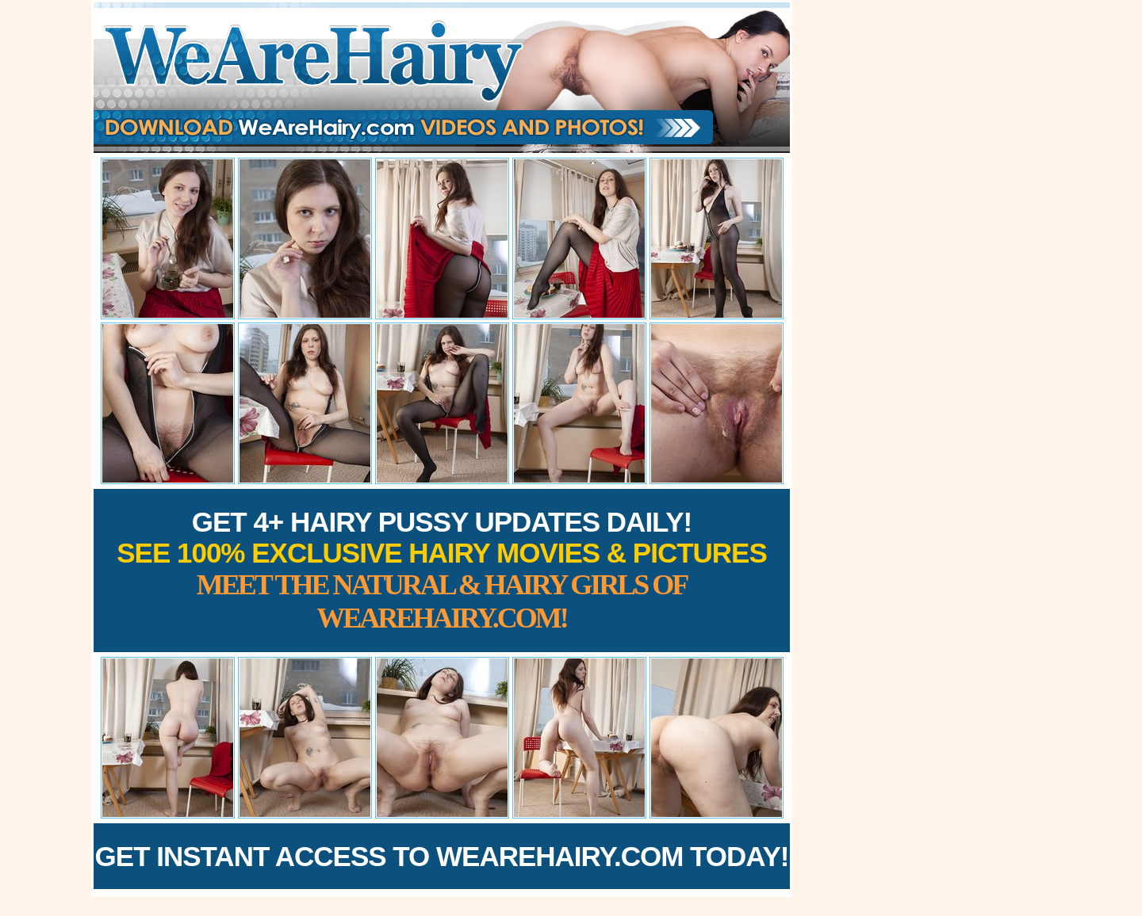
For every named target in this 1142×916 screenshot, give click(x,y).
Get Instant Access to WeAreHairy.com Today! (442, 856)
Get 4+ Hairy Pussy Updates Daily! (442, 570)
